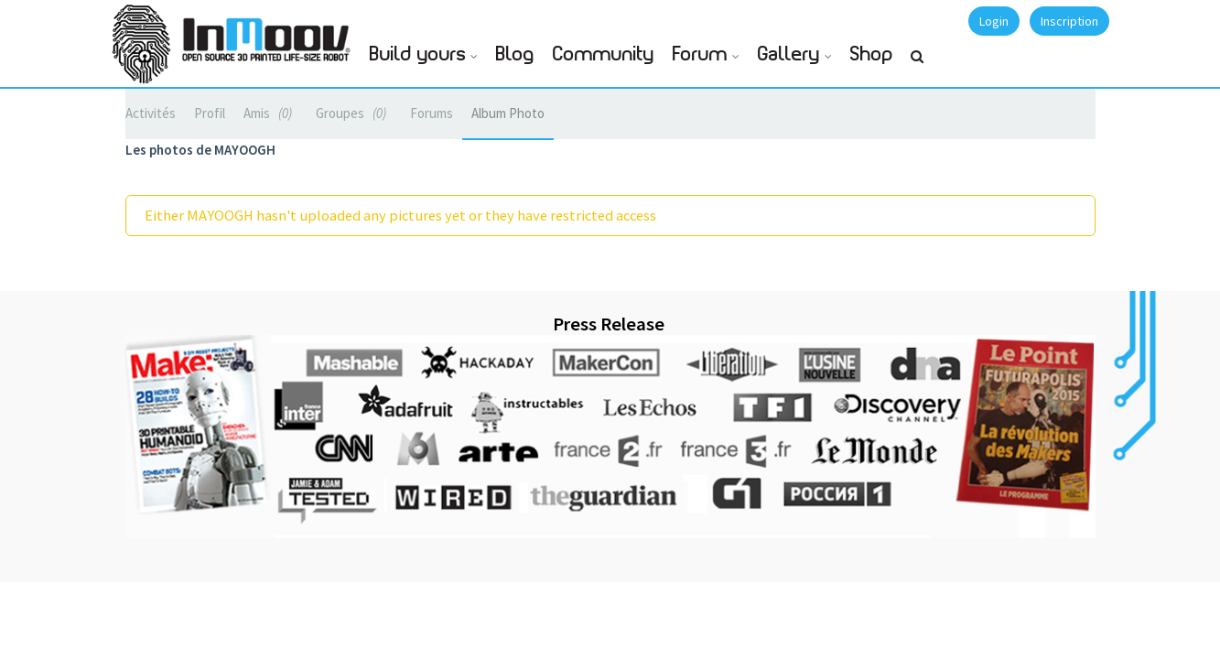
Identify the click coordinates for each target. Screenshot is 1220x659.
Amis (270, 113)
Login (994, 21)
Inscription (1069, 21)
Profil (209, 113)
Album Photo (508, 113)
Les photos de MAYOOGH (200, 149)
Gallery (789, 54)
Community (603, 54)
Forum (700, 54)
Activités (150, 113)
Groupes (354, 113)
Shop (871, 54)
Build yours (418, 54)
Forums (431, 113)
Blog (515, 54)
